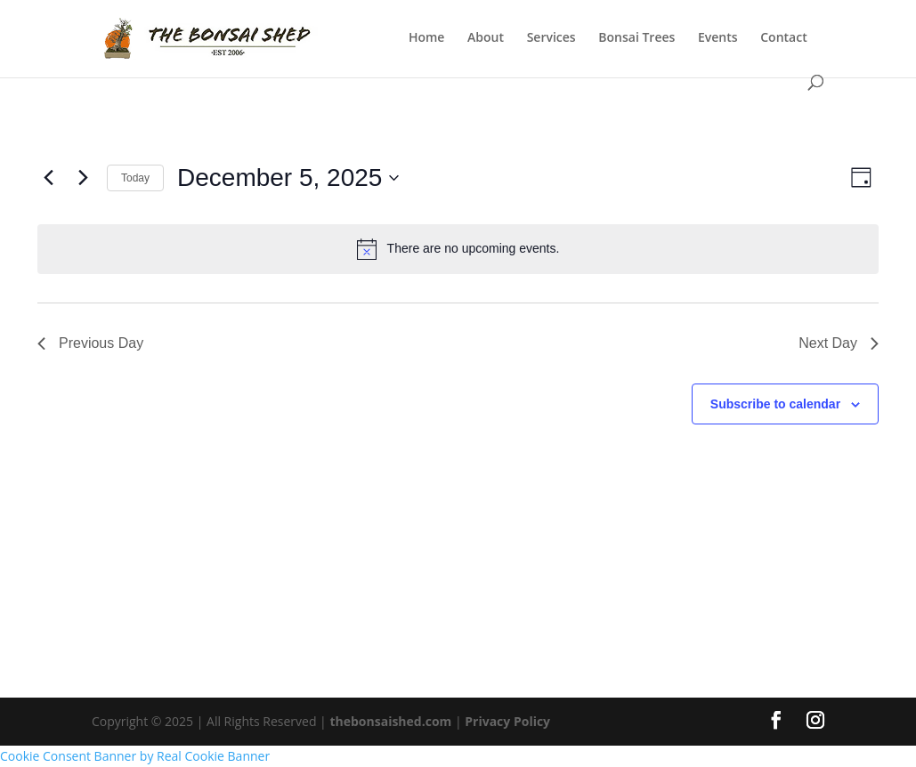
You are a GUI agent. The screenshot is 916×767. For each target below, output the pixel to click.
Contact (783, 38)
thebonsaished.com (390, 721)
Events (718, 38)
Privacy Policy (507, 721)
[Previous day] (48, 178)
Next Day (838, 343)
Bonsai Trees (636, 38)
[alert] (458, 249)
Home (427, 38)
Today (135, 178)
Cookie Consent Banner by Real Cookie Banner (135, 755)
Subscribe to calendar (775, 404)
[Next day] (82, 178)
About (485, 38)
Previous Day (90, 343)
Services (551, 38)
